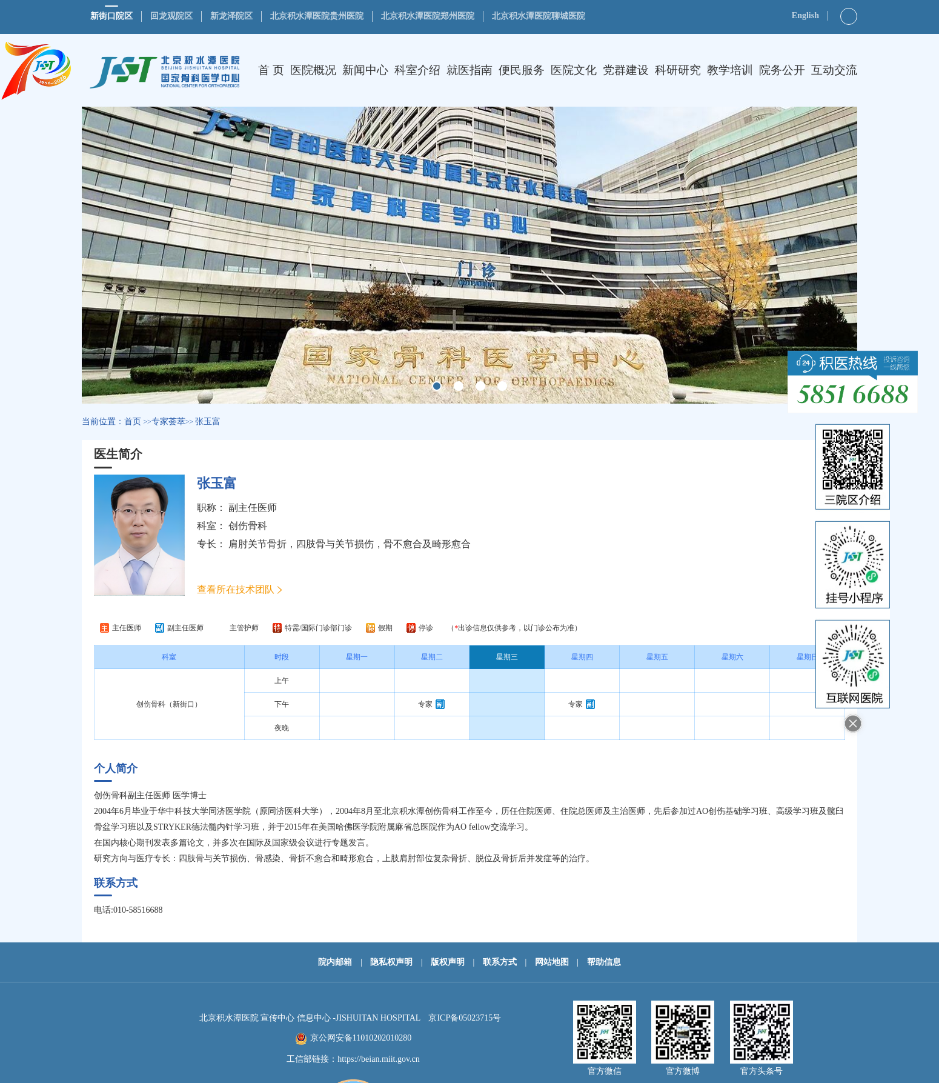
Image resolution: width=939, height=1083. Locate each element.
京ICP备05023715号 (464, 1017)
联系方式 (500, 962)
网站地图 (552, 962)
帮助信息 (604, 962)
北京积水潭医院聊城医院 (538, 16)
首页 (132, 421)
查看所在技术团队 (235, 589)
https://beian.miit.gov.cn (378, 1059)
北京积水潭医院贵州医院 (316, 16)
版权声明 (448, 962)
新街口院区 (111, 16)
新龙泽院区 (231, 16)
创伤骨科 (247, 526)
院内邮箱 (335, 962)
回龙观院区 (171, 16)
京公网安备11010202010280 (360, 1037)
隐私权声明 (391, 962)
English (805, 15)
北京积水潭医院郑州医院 (427, 16)
